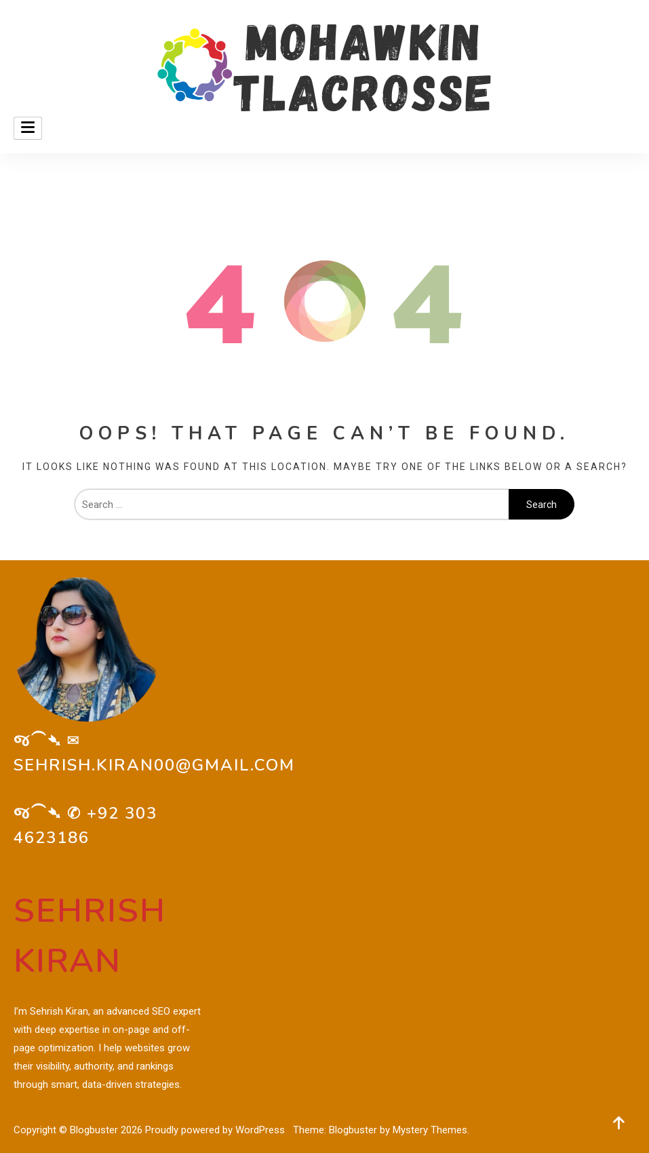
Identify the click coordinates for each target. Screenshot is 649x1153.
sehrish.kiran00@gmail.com (154, 765)
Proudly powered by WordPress (216, 1130)
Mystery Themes (430, 1130)
